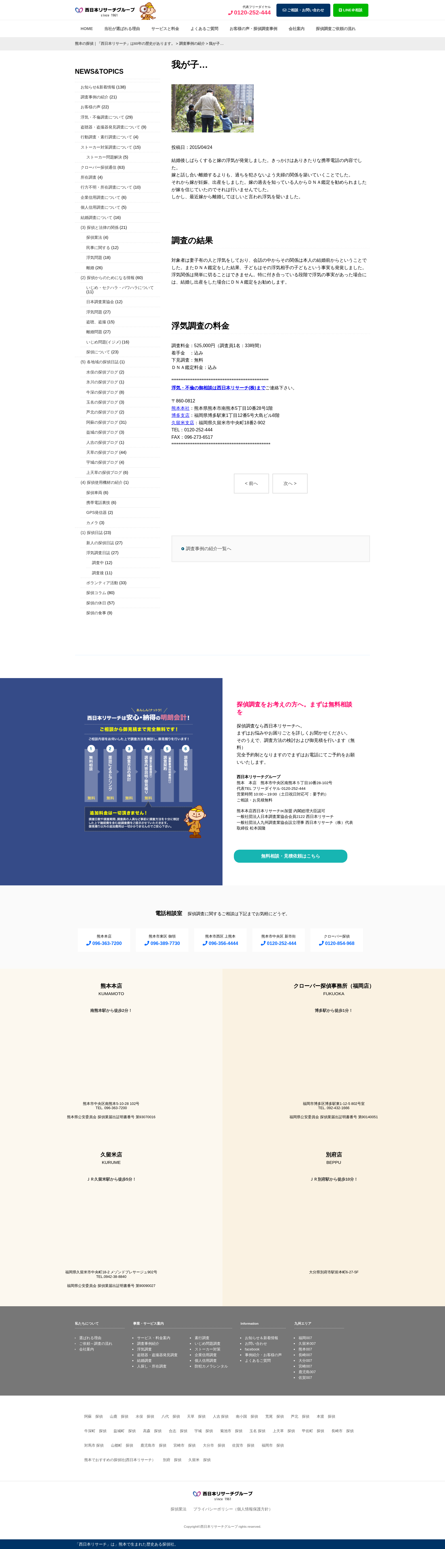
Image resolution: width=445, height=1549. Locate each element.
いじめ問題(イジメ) (103, 342)
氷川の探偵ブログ (102, 382)
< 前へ (251, 483)
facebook (252, 1349)
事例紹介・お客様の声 (263, 1355)
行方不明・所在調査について (106, 187)
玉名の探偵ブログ (102, 402)
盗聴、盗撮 (96, 322)
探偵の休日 (96, 603)
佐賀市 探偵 (243, 1445)
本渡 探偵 (326, 1416)
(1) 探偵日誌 (92, 532)
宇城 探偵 (203, 1431)
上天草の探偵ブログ (104, 472)
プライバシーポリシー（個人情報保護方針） (233, 1509)
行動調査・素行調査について (106, 137)
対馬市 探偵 (94, 1445)
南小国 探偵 (247, 1416)
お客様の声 (90, 107)
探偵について (98, 352)
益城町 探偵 (125, 1431)
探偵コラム (96, 592)
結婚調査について (96, 217)
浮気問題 (94, 257)
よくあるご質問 (204, 28)
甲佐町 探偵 (313, 1431)
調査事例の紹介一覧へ (208, 548)
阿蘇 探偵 (93, 1416)
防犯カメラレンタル (211, 1366)
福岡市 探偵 (273, 1445)
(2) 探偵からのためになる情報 (108, 277)
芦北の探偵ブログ (102, 412)
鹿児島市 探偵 (153, 1445)
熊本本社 (180, 408)
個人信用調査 (206, 1360)
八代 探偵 (170, 1416)
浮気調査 (144, 1349)
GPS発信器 (96, 512)
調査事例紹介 (148, 1343)
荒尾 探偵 (274, 1416)
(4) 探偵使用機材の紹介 (102, 482)
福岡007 (305, 1338)
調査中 (98, 562)
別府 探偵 (172, 1460)
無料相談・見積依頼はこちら (290, 856)
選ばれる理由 (90, 1338)
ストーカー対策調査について (106, 147)
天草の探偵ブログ (102, 452)
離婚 (90, 267)
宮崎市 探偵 (184, 1445)
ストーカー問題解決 (104, 157)
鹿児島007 (307, 1372)
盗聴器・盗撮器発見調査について (110, 127)
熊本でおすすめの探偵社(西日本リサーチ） (120, 1460)
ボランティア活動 (102, 583)
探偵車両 (94, 492)
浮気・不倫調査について (102, 117)
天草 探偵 (196, 1416)
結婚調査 (144, 1360)
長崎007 (305, 1355)
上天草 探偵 (284, 1431)
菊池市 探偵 (231, 1431)
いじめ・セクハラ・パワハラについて (120, 287)
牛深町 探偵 (95, 1431)
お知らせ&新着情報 (98, 87)
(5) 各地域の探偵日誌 (100, 362)
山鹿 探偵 (119, 1416)
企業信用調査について (100, 197)
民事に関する (98, 247)
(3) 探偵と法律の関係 (100, 227)
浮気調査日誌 (98, 552)
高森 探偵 (152, 1431)
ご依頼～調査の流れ (95, 1343)
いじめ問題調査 (208, 1343)
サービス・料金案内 (153, 1338)
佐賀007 (305, 1377)
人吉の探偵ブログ (102, 442)
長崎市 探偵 (342, 1431)
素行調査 (202, 1338)
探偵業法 (94, 237)
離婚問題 (94, 332)
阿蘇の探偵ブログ (102, 422)
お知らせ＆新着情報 (261, 1338)
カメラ (92, 522)
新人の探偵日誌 (100, 543)
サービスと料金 (165, 28)
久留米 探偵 (199, 1460)
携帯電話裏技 (98, 502)
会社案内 (297, 28)
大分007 (305, 1360)
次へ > (290, 483)
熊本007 (305, 1349)
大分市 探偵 (214, 1445)
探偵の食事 (96, 613)
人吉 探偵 (221, 1416)
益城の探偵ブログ (102, 432)
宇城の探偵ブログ (102, 462)
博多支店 (180, 415)
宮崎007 (305, 1366)
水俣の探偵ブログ (102, 372)
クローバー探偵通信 (98, 167)
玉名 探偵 (257, 1431)
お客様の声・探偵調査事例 (253, 28)
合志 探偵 (178, 1431)
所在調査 (88, 177)
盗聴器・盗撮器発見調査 (157, 1355)
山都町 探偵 (122, 1445)
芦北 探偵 (300, 1416)
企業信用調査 (206, 1355)
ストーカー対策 (208, 1349)
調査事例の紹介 (94, 97)
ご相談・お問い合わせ (303, 10)
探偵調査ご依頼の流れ (336, 28)
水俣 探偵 (145, 1416)
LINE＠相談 (350, 10)
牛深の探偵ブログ (102, 392)
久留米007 (307, 1343)
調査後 (98, 573)
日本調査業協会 (100, 301)
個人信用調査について (100, 207)
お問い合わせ (256, 1343)
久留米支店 (182, 422)
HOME (87, 28)
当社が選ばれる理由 (122, 28)
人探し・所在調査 (152, 1366)
